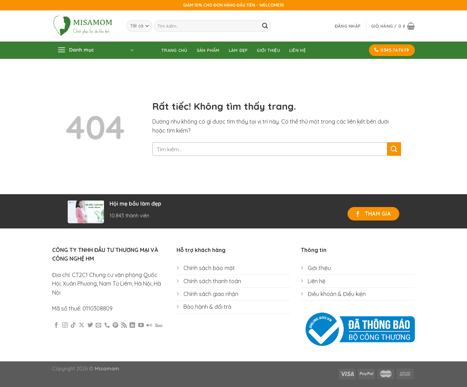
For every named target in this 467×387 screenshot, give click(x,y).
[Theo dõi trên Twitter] (90, 325)
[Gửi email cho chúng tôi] (98, 325)
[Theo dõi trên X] (81, 325)
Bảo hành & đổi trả (207, 306)
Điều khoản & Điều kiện (337, 293)
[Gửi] (265, 26)
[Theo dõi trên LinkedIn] (132, 325)
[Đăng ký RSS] (124, 325)
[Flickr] (149, 325)
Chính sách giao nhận (210, 293)
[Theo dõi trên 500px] (158, 325)
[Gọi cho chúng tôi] (107, 325)
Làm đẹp (238, 50)
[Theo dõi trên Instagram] (65, 325)
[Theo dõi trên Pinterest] (115, 325)
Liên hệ (297, 50)
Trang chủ (174, 50)
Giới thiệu (268, 50)
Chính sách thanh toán (212, 281)
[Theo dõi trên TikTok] (73, 325)
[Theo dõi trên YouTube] (141, 325)
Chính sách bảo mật (209, 267)
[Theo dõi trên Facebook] (56, 325)
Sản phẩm (208, 50)
